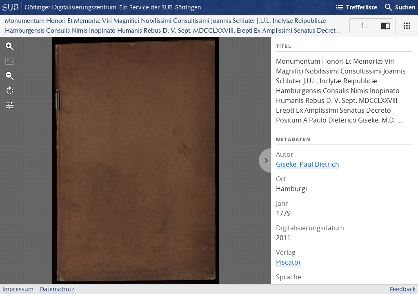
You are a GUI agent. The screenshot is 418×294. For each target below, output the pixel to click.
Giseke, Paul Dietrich (307, 164)
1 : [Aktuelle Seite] (364, 25)
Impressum (17, 289)
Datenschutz (57, 289)
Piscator (288, 262)
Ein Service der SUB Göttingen (160, 7)
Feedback (403, 289)
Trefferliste (356, 7)
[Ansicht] (407, 25)
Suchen (400, 7)
